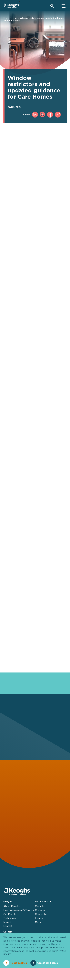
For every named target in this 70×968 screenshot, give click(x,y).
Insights (7, 922)
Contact (7, 926)
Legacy (39, 918)
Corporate (41, 914)
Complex (40, 910)
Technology (9, 918)
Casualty (40, 906)
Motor (38, 922)
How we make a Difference (19, 910)
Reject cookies (18, 963)
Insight (14, 18)
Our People (9, 914)
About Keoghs (11, 906)
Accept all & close (47, 963)
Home (6, 18)
